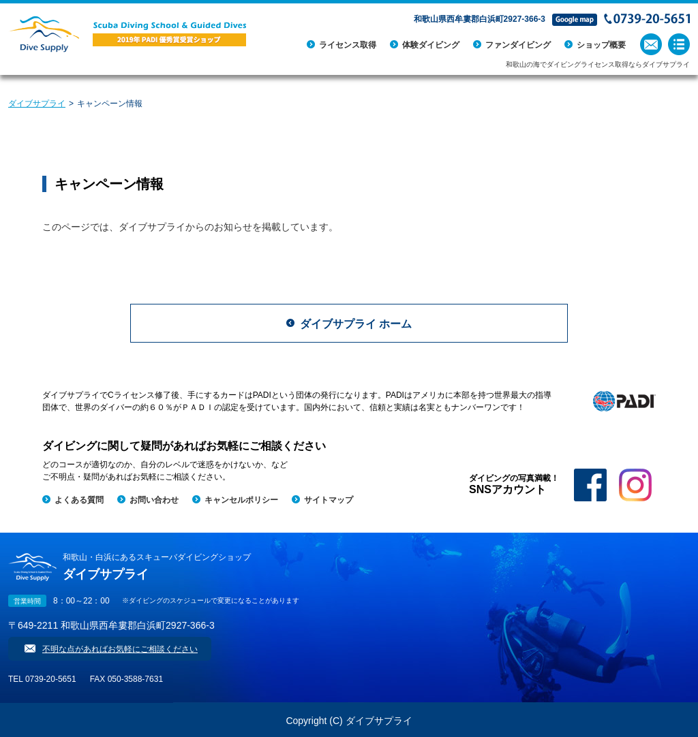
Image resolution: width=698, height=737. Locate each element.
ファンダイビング (518, 45)
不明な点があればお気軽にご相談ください (120, 649)
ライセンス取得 (347, 45)
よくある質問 (79, 500)
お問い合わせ (154, 500)
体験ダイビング (430, 45)
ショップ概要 (601, 45)
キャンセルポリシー (241, 500)
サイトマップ (328, 500)
